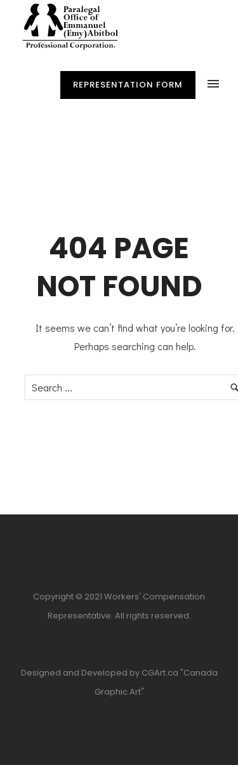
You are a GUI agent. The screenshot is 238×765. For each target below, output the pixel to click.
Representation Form (128, 85)
